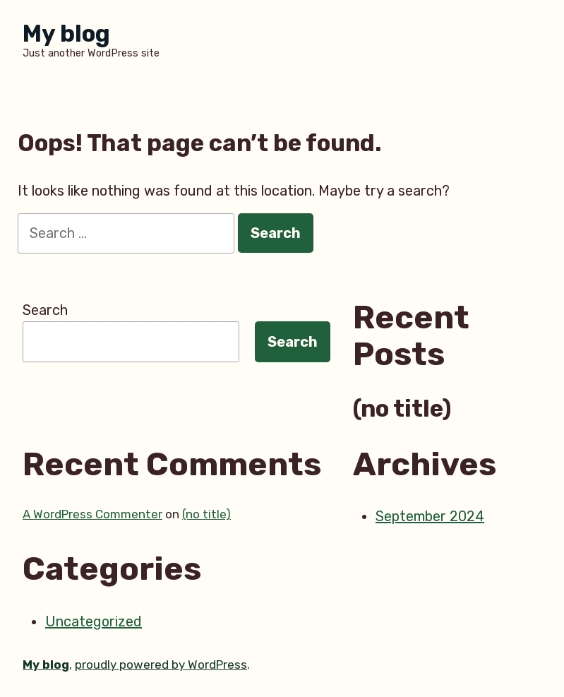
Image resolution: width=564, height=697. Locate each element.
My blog (66, 33)
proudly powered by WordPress (161, 664)
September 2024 (430, 516)
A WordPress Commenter (92, 514)
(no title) (402, 408)
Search (45, 310)
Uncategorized (93, 621)
